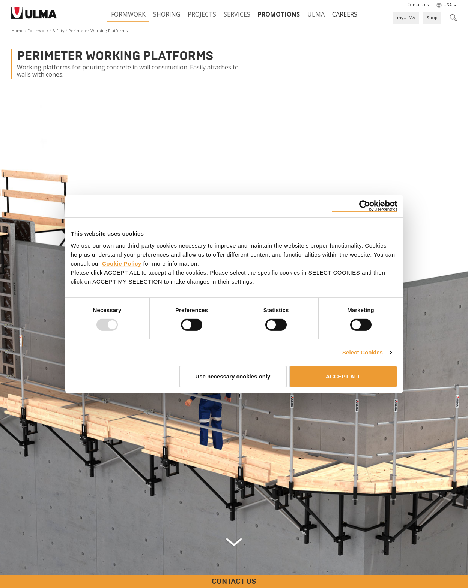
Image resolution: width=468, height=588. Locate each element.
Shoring (166, 14)
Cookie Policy (121, 263)
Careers (344, 14)
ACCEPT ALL (343, 376)
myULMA (406, 17)
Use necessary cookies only (232, 376)
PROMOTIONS (279, 14)
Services (237, 14)
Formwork (128, 14)
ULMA (316, 14)
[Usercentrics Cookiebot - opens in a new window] (364, 206)
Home (17, 30)
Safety (58, 30)
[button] (418, 4)
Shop (432, 17)
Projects (202, 14)
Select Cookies (362, 352)
